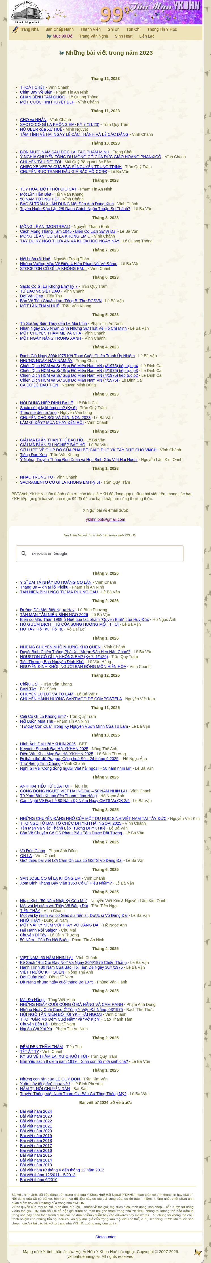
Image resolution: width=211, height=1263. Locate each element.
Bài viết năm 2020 (36, 1131)
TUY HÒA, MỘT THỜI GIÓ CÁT (48, 189)
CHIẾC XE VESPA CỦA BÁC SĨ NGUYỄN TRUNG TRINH (71, 166)
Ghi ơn (113, 29)
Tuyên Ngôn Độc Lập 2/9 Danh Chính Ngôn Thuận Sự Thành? (75, 208)
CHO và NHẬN (33, 119)
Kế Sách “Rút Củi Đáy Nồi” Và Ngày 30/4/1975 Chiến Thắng (73, 962)
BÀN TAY (28, 689)
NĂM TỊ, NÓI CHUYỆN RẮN (45, 1088)
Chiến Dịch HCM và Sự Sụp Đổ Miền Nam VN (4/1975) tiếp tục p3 (79, 370)
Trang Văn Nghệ (93, 36)
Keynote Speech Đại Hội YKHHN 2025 (54, 748)
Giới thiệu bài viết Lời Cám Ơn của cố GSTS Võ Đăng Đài (71, 860)
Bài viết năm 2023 (36, 1116)
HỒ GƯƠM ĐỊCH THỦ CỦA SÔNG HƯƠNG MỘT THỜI (69, 624)
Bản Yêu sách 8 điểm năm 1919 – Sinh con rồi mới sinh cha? (74, 1061)
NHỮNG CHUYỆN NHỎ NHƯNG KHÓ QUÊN (60, 647)
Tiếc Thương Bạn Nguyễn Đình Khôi (52, 661)
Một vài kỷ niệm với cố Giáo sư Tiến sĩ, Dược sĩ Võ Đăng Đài (74, 915)
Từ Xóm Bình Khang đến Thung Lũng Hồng (58, 796)
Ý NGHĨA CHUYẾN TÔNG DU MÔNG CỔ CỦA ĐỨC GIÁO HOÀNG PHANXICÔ (90, 157)
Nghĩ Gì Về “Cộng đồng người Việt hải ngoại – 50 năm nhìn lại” (76, 768)
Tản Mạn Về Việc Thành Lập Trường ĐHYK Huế (63, 828)
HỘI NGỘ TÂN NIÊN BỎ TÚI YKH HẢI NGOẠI (61, 1014)
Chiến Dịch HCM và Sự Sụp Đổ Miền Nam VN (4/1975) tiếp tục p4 (79, 365)
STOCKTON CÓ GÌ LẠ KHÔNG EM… (53, 268)
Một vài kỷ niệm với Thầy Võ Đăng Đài (54, 906)
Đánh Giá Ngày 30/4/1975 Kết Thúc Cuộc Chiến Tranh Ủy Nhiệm (77, 356)
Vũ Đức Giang (32, 851)
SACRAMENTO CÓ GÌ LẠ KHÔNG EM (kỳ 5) (60, 482)
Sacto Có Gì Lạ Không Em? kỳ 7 (49, 286)
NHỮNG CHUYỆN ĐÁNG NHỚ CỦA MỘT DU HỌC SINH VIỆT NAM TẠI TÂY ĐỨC (93, 818)
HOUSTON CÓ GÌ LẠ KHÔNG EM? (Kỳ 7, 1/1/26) (64, 656)
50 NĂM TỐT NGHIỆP (39, 199)
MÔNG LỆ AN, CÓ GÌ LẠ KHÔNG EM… (55, 236)
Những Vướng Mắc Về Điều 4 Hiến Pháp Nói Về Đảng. (68, 263)
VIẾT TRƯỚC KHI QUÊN (42, 972)
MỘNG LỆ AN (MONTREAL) (45, 226)
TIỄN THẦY (30, 910)
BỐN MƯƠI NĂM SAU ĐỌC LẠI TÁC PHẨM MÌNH (64, 152)
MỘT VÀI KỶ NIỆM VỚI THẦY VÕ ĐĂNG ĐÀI (60, 925)
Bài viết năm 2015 (36, 1155)
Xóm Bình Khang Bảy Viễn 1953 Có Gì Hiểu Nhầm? (66, 883)
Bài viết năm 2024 (36, 1111)
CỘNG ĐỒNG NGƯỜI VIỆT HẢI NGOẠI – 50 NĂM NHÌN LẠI (74, 791)
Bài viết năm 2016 (36, 1150)
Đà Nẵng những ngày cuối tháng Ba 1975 (57, 982)
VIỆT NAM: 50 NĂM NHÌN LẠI (46, 957)
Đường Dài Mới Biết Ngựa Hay (47, 610)
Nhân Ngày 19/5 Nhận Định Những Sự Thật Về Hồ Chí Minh (73, 328)
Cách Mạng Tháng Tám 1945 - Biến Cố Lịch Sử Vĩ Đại (68, 231)
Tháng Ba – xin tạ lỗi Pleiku (44, 587)
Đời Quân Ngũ (33, 977)
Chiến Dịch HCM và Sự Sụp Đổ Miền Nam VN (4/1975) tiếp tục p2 (79, 375)
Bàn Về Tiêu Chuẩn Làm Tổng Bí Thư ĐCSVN (61, 301)
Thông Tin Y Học (162, 29)
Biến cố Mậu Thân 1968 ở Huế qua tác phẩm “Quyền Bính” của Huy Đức (84, 619)
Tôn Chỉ (133, 29)
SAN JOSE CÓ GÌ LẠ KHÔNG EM (50, 878)
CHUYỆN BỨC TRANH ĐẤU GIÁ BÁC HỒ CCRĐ (63, 171)
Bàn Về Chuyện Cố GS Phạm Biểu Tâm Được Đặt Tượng (71, 833)
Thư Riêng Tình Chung (40, 763)
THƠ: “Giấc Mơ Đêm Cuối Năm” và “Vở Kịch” (60, 1019)
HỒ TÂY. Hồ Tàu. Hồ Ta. (41, 629)
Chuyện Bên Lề (34, 1024)
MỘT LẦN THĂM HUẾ (39, 306)
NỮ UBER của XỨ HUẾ (41, 129)
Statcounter (105, 1237)
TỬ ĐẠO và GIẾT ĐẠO (40, 291)
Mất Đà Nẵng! (32, 999)
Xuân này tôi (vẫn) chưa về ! (45, 1084)
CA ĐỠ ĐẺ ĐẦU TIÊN (39, 385)
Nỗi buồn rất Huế (35, 259)
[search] (99, 553)
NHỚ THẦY (30, 920)
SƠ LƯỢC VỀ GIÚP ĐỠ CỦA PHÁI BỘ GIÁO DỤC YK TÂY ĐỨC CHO (88, 450)
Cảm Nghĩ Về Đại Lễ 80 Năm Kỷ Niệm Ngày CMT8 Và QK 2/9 (75, 800)
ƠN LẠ (26, 855)
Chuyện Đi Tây (33, 935)
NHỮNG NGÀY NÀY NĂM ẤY (46, 360)
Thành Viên (91, 29)
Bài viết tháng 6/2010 (39, 1179)
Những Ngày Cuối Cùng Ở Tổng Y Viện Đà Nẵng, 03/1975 (71, 1009)
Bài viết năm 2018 (36, 1140)
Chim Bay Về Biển (36, 92)
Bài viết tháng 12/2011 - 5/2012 (47, 1175)
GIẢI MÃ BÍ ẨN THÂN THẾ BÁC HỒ (51, 440)
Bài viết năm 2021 (36, 1126)
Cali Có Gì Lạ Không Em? (43, 716)
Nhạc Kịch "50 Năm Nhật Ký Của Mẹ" (53, 900)
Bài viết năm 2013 (36, 1165)
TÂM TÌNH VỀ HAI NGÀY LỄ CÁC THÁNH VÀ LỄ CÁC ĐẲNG (74, 134)
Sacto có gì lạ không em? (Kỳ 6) (48, 407)
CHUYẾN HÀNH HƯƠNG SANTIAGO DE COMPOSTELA (71, 699)
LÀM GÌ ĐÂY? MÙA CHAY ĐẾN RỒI (52, 422)
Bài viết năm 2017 (36, 1145)
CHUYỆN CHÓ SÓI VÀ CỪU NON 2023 (55, 417)
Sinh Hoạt (124, 36)
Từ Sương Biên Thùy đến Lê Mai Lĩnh (53, 323)
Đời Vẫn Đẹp (31, 296)
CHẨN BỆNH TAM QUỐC (42, 97)
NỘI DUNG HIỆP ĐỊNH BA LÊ (46, 403)
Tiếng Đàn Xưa (33, 454)
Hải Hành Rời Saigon (39, 930)
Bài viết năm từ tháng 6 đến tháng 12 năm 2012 (62, 1170)
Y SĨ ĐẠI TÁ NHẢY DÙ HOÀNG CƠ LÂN (56, 582)
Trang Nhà (25, 29)
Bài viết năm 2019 (36, 1135)
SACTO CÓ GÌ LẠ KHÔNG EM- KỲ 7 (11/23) (59, 124)
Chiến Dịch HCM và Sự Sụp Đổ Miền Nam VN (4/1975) (69, 380)
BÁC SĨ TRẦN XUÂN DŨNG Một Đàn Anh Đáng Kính (67, 204)
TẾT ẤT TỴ (29, 1051)
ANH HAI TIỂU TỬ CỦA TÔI (44, 786)
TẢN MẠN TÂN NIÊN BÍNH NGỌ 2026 (54, 614)
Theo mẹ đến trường (38, 412)
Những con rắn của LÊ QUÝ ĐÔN (50, 1079)
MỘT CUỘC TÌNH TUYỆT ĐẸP (47, 102)
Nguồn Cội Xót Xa (36, 1029)
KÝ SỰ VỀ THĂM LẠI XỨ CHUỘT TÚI (54, 1056)
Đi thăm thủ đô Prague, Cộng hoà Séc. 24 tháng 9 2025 (69, 758)
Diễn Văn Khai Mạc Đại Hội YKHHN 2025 (56, 754)
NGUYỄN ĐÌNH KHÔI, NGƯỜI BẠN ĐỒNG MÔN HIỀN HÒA (73, 666)
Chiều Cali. (30, 684)
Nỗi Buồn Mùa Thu (36, 721)
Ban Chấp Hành (59, 29)
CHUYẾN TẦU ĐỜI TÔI (40, 162)
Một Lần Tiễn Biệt (35, 194)
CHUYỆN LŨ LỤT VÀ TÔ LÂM (46, 694)
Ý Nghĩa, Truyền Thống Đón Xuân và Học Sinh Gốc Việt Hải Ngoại (79, 459)
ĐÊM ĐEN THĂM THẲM (41, 1046)
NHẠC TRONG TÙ (36, 477)
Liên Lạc (146, 36)
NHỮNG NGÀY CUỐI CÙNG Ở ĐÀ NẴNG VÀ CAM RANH (71, 1004)
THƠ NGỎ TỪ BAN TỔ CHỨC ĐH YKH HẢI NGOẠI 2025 (70, 823)
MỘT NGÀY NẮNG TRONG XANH (50, 338)
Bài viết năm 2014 (36, 1160)
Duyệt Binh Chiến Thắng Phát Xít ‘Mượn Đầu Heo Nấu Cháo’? (75, 652)
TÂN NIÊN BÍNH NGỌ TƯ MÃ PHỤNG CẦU (59, 592)
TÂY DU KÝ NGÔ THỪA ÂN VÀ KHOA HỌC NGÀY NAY (69, 241)
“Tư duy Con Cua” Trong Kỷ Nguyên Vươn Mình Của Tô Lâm (74, 726)
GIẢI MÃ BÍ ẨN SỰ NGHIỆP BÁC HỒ (53, 445)
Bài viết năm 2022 (36, 1121)
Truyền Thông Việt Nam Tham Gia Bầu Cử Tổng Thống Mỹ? (73, 1093)
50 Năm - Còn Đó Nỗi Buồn (44, 940)
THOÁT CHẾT (32, 87)
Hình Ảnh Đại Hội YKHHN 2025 (48, 744)
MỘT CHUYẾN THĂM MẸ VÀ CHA (51, 333)
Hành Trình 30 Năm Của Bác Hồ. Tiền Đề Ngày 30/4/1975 (71, 967)
